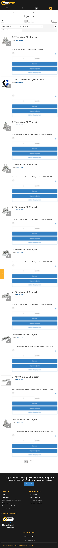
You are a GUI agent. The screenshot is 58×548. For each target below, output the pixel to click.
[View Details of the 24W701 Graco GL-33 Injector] (6, 423)
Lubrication (10, 12)
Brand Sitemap (6, 503)
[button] (32, 21)
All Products (4, 12)
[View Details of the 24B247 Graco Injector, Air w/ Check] (6, 83)
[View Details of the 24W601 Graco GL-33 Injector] (6, 126)
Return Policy (33, 494)
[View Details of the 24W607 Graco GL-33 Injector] (6, 380)
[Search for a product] (21, 8)
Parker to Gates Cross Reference (11, 506)
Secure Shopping (35, 497)
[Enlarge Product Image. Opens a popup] (8, 43)
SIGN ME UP (29, 484)
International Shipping (36, 500)
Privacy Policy (6, 497)
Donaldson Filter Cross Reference (11, 500)
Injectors (35, 12)
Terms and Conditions (36, 503)
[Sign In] (36, 8)
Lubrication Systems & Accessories (23, 12)
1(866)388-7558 (29, 536)
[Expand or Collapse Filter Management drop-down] (55, 26)
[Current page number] (29, 21)
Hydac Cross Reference (8, 509)
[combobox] (54, 21)
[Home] (9, 3)
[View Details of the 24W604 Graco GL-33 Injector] (6, 253)
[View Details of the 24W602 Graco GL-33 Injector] (6, 168)
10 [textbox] (54, 21)
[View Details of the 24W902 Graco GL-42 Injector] (6, 41)
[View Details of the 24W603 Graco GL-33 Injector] (6, 211)
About (3, 494)
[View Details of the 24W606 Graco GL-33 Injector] (6, 338)
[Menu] (7, 8)
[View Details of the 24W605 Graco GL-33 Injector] (6, 296)
